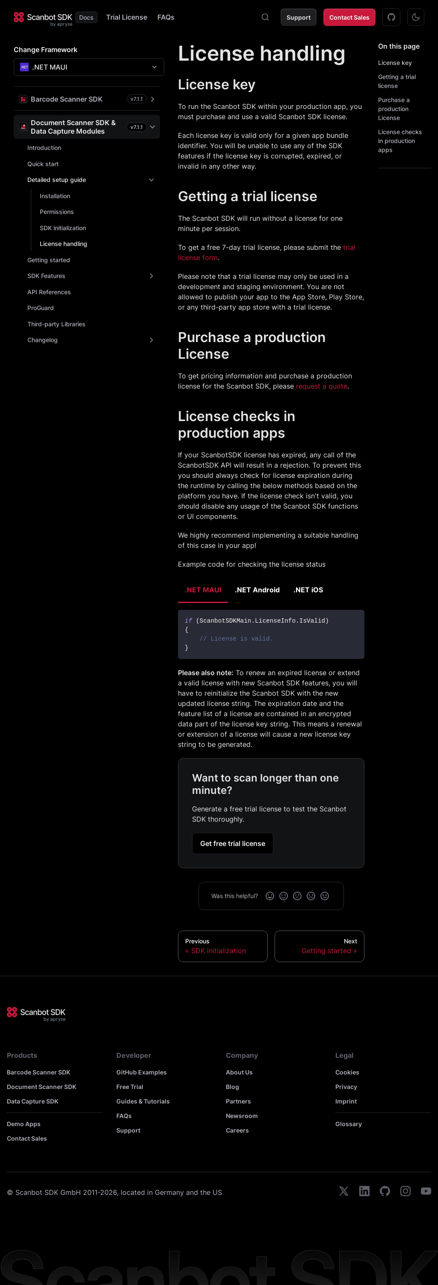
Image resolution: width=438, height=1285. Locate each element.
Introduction (44, 147)
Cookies (347, 1072)
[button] (87, 99)
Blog (232, 1086)
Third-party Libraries (56, 324)
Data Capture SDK (32, 1101)
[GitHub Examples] (391, 17)
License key (395, 62)
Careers (237, 1130)
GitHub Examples (141, 1072)
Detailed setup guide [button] (56, 179)
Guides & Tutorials (143, 1101)
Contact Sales (349, 17)
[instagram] (405, 1192)
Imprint (346, 1101)
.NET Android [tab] (257, 589)
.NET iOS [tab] (308, 589)
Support (299, 17)
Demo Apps (24, 1123)
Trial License (126, 17)
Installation (55, 195)
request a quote (321, 386)
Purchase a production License (394, 108)
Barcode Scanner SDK (38, 1072)
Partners (238, 1101)
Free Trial (129, 1086)
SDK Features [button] (46, 275)
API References (49, 292)
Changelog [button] (42, 339)
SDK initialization (63, 227)
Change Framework (45, 49)
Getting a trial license (397, 81)
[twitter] (344, 1192)
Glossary (348, 1123)
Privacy (346, 1086)
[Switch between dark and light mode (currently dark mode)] (415, 17)
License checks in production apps (400, 140)
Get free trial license (232, 843)
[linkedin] (364, 1192)
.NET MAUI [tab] (203, 589)
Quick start (43, 163)
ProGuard (40, 307)
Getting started (48, 259)
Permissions (57, 211)
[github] (385, 1192)
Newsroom (242, 1115)
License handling (63, 243)
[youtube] (426, 1192)
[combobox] (265, 17)
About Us (239, 1072)
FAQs (166, 17)
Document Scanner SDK (41, 1086)
